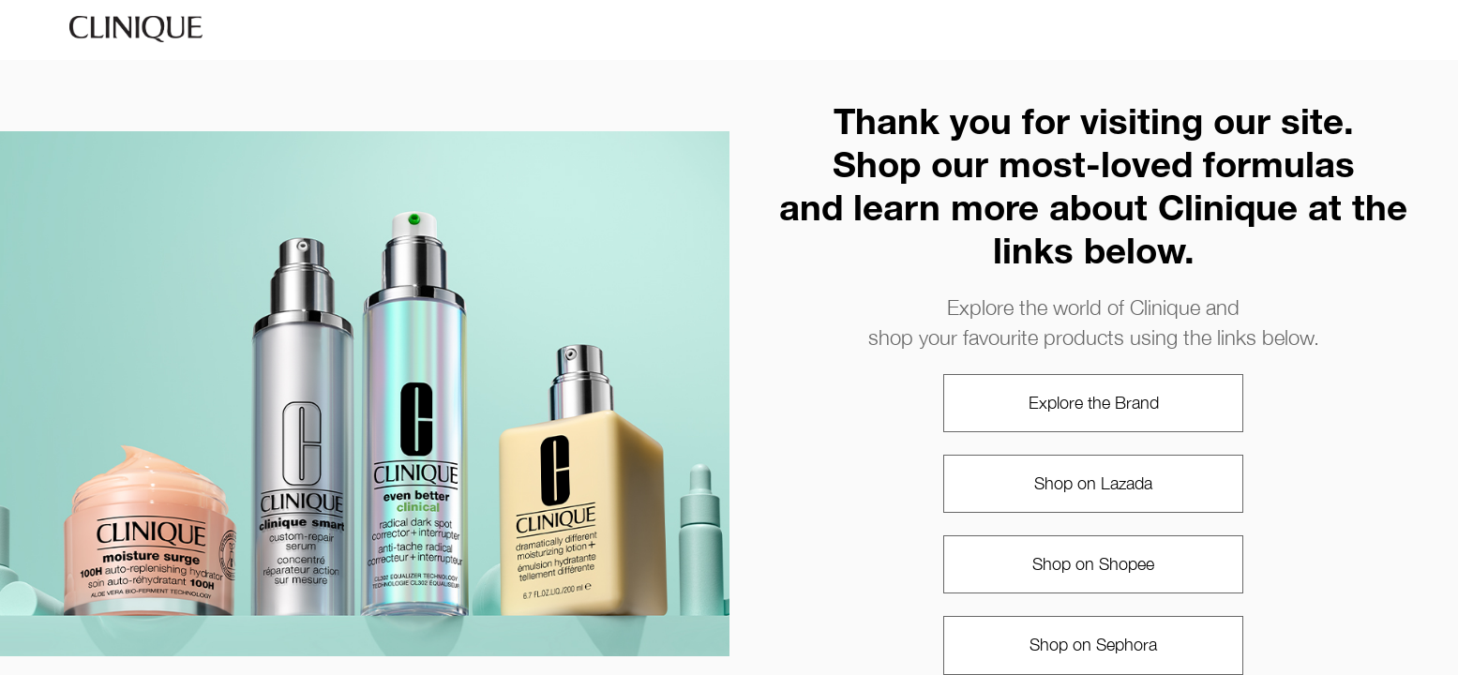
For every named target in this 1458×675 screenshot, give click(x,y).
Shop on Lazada (1093, 483)
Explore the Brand (1094, 402)
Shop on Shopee (1093, 564)
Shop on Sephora (1093, 644)
